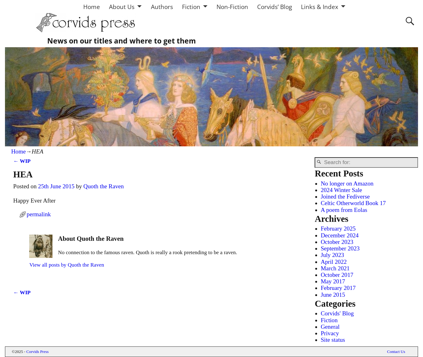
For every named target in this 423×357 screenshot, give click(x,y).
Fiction (191, 6)
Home (91, 6)
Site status (333, 339)
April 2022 (334, 262)
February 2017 (338, 288)
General (330, 326)
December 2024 (340, 235)
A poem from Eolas (344, 210)
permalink (39, 214)
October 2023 (337, 242)
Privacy (330, 333)
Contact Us (396, 351)
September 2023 (340, 248)
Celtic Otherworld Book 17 (353, 203)
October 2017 (337, 275)
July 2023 (332, 255)
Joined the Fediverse (345, 196)
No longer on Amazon (347, 183)
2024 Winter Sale (341, 190)
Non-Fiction (232, 6)
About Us (121, 6)
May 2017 (333, 281)
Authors (162, 6)
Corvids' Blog (337, 313)
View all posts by (66, 265)
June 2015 (333, 294)
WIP (22, 161)
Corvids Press (37, 351)
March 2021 (335, 268)
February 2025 (338, 228)
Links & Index (319, 6)
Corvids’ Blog (274, 6)
